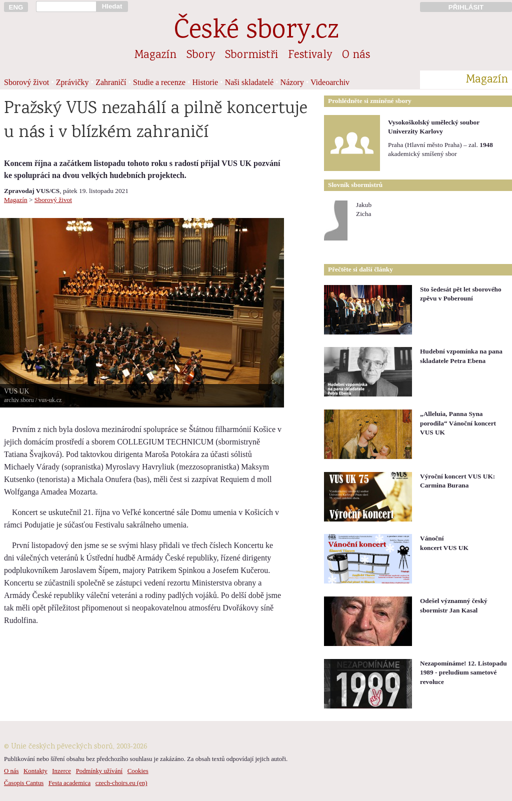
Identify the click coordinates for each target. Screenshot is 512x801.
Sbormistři (251, 56)
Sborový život (26, 82)
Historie (205, 82)
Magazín (155, 56)
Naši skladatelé (249, 82)
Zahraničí (111, 82)
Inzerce (61, 771)
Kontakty (36, 771)
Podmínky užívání (99, 771)
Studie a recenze (159, 82)
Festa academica (69, 783)
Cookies (138, 771)
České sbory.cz (256, 32)
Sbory (200, 56)
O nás (356, 56)
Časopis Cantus (24, 783)
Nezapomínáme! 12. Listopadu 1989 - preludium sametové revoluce (463, 673)
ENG (16, 7)
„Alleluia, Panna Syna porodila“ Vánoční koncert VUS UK (458, 423)
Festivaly (310, 56)
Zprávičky (72, 82)
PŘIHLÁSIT (466, 7)
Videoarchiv (330, 82)
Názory (292, 82)
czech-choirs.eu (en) (122, 783)
